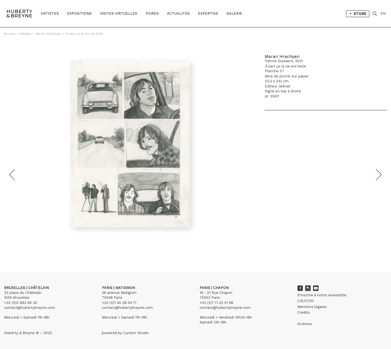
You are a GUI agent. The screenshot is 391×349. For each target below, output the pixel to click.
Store (357, 13)
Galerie (234, 13)
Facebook (300, 288)
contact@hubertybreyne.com (29, 308)
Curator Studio (136, 333)
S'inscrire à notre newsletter (322, 295)
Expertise (208, 13)
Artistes (50, 13)
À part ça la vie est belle (84, 34)
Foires (152, 13)
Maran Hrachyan (48, 34)
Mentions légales (312, 307)
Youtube (316, 288)
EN (383, 13)
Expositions (79, 13)
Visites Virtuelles (118, 13)
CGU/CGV (305, 301)
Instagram (308, 288)
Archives (304, 324)
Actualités (178, 13)
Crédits (303, 312)
